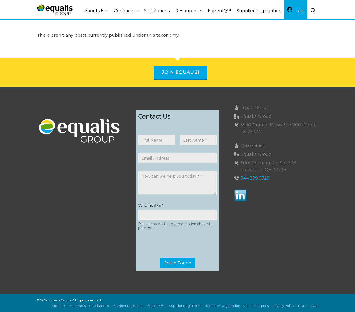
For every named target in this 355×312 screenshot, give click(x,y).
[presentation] (175, 254)
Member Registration (223, 306)
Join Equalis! (180, 72)
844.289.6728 (254, 178)
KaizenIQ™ (156, 306)
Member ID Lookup (128, 306)
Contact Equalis (256, 306)
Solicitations (99, 306)
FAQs (313, 306)
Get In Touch (177, 262)
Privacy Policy (283, 306)
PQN (302, 306)
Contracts (78, 306)
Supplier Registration (185, 306)
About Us (59, 306)
